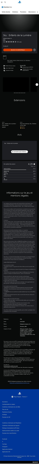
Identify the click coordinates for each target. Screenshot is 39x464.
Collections (15, 12)
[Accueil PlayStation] (19, 2)
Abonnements (32, 12)
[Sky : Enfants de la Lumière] (16, 84)
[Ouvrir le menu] (1, 2)
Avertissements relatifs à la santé (11, 366)
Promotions (23, 12)
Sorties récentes (6, 12)
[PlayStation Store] (7, 7)
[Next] (37, 84)
